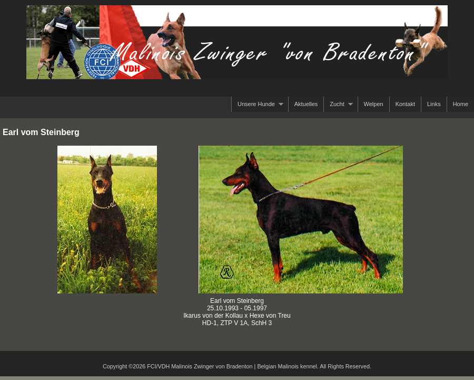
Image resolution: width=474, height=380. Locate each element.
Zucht (338, 104)
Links (434, 104)
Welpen (373, 104)
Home (460, 104)
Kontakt (405, 104)
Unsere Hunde (257, 104)
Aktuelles (306, 104)
